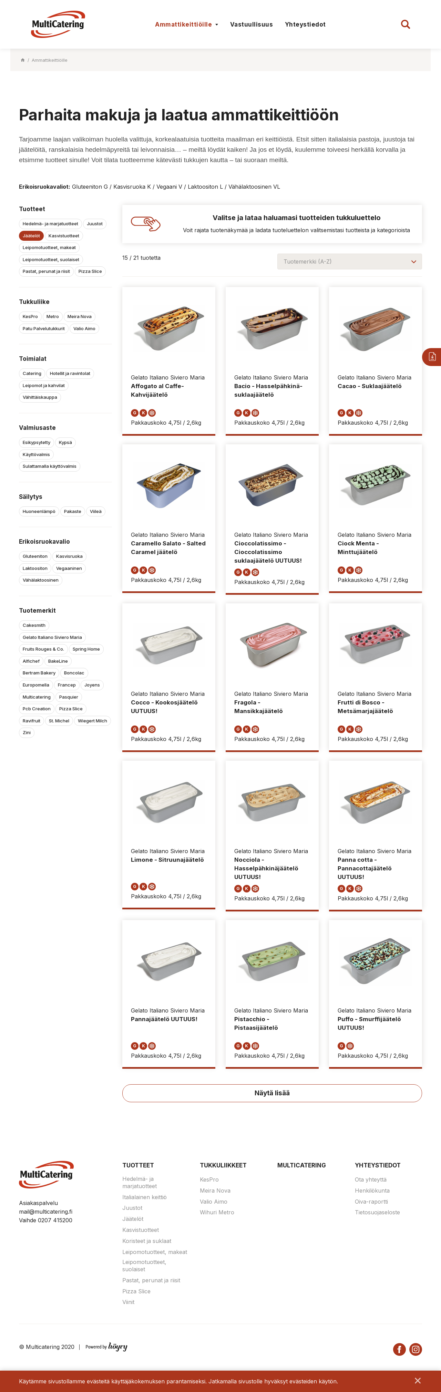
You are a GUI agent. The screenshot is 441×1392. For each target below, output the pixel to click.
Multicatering (37, 697)
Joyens (92, 685)
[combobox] (349, 261)
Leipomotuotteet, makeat (49, 247)
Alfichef (31, 661)
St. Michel (59, 720)
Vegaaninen (69, 568)
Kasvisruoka (69, 556)
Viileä (96, 511)
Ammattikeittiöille (183, 24)
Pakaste (72, 511)
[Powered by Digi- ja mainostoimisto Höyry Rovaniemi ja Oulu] (106, 1352)
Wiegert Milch (92, 720)
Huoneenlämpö (39, 511)
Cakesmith (34, 625)
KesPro (30, 316)
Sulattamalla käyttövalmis (49, 466)
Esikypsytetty (36, 442)
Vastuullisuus (251, 24)
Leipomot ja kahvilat (44, 385)
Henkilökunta (372, 1197)
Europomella (36, 685)
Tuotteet (138, 1172)
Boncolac (74, 672)
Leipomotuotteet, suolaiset (51, 259)
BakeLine (58, 661)
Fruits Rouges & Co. (43, 649)
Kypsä (65, 442)
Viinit (128, 1308)
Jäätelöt (31, 235)
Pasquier (68, 697)
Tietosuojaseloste (377, 1219)
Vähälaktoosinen (41, 580)
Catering (32, 373)
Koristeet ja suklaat (146, 1247)
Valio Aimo (84, 328)
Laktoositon (35, 568)
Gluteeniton (35, 556)
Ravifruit (31, 720)
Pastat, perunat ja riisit (46, 271)
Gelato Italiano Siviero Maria (52, 637)
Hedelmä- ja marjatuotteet (50, 223)
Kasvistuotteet (64, 235)
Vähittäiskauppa (40, 397)
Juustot (95, 223)
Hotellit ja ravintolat (70, 373)
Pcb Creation (37, 708)
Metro (53, 316)
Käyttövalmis (36, 454)
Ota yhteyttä (371, 1186)
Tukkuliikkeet (223, 1172)
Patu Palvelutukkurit (44, 328)
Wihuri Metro (217, 1219)
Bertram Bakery (39, 672)
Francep (67, 685)
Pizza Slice (90, 271)
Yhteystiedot (305, 24)
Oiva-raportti (371, 1208)
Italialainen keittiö (144, 1203)
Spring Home (86, 649)
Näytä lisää (272, 1100)
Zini (27, 732)
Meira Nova (80, 316)
